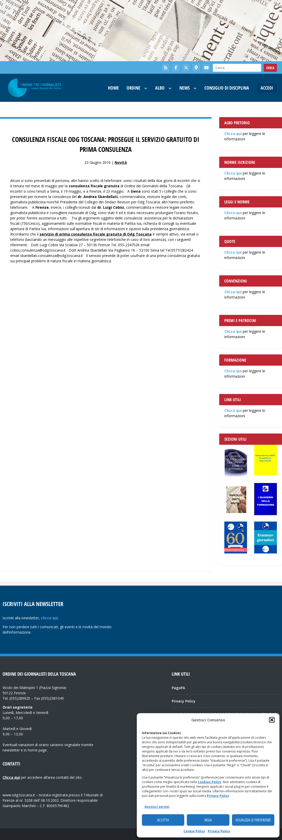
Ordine (133, 88)
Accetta (163, 820)
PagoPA (178, 687)
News (184, 88)
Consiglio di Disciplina (226, 88)
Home (113, 88)
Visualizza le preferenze (253, 820)
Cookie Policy (194, 831)
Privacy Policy (218, 796)
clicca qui (49, 617)
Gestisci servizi (156, 807)
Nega (208, 820)
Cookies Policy (209, 782)
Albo (160, 88)
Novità (121, 162)
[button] (271, 719)
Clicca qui (233, 133)
